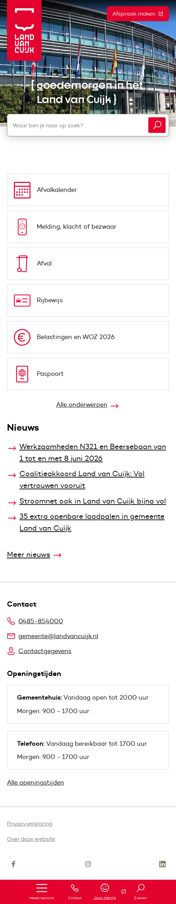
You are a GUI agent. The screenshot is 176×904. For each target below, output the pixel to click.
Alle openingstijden (35, 782)
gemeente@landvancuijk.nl (52, 636)
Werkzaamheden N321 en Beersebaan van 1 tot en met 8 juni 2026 (92, 452)
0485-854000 (35, 621)
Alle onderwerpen (81, 404)
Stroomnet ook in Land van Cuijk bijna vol (92, 501)
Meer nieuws (28, 554)
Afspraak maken (140, 13)
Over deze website (31, 839)
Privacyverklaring (29, 823)
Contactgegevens (39, 651)
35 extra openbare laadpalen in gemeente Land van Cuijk (92, 522)
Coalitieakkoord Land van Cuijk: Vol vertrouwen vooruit (81, 479)
